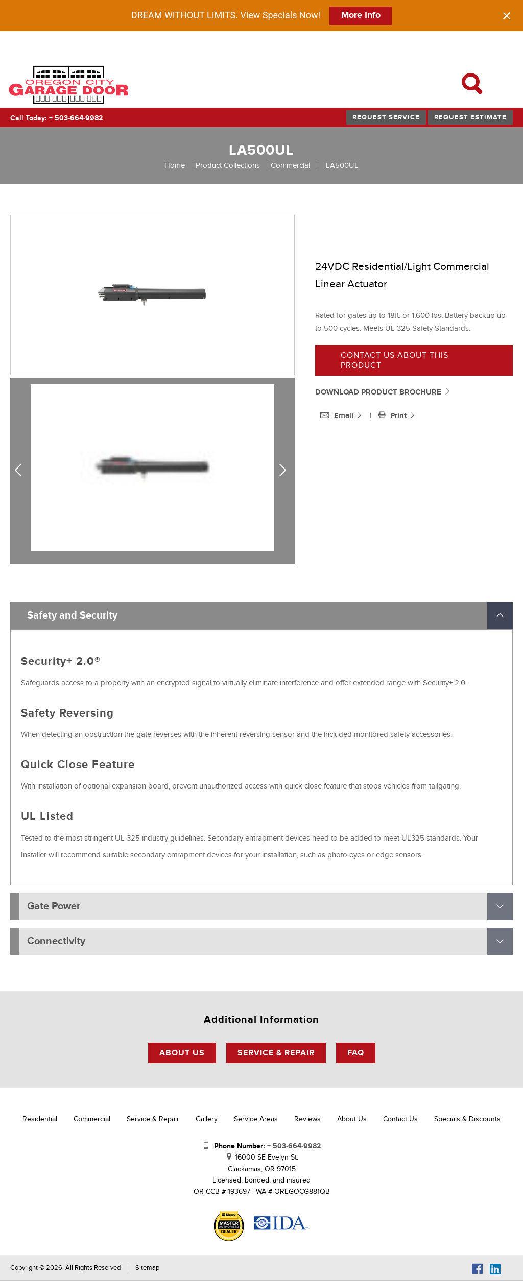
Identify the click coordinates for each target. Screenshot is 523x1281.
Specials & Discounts (467, 1119)
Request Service (386, 117)
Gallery (207, 1119)
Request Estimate (470, 117)
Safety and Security (72, 615)
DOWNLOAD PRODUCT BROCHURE (383, 392)
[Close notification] (507, 16)
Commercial (290, 165)
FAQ (355, 1053)
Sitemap (147, 1268)
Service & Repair (276, 1053)
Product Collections (228, 165)
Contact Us (400, 1119)
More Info (361, 15)
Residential (39, 1119)
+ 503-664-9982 (76, 118)
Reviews (307, 1119)
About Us (182, 1053)
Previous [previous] (22, 470)
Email (337, 416)
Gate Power (53, 906)
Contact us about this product (394, 360)
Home (174, 165)
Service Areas (256, 1119)
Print (393, 416)
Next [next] (285, 470)
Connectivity (56, 941)
